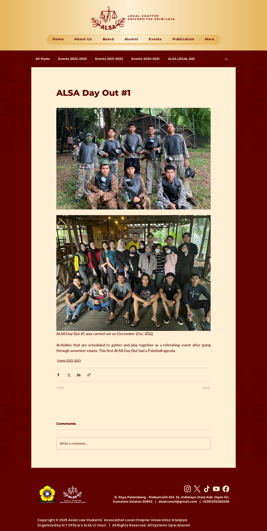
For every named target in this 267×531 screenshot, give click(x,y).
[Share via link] (89, 375)
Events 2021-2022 (109, 59)
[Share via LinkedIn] (79, 375)
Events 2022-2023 (72, 59)
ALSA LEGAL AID (181, 59)
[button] (226, 59)
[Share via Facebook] (58, 375)
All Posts (42, 59)
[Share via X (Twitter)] (69, 375)
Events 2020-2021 (145, 59)
